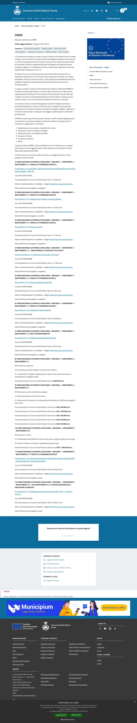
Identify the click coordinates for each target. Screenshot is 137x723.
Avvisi (99, 651)
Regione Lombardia (19, 2)
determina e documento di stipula (62, 506)
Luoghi (99, 660)
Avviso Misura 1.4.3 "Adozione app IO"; (29, 227)
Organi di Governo (18, 644)
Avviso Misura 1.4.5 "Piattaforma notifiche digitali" (33, 310)
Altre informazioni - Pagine (30, 26)
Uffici (14, 651)
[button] (68, 719)
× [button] (135, 702)
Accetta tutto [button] (61, 715)
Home (17, 26)
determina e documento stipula (61, 184)
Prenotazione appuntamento (50, 674)
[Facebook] (91, 10)
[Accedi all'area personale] (114, 2)
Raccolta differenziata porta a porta (101, 71)
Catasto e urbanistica (47, 654)
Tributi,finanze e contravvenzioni (79, 647)
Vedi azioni (92, 33)
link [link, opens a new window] (87, 711)
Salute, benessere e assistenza (79, 651)
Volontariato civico (95, 79)
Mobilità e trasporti (47, 657)
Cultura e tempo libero (48, 647)
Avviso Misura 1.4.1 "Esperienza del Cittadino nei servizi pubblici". (38, 199)
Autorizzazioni (73, 654)
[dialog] (68, 711)
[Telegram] (105, 10)
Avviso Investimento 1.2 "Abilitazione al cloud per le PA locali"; (37, 254)
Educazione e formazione (77, 644)
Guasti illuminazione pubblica (99, 87)
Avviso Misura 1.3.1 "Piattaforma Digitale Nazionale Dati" (35, 338)
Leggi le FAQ (45, 681)
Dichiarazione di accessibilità (78, 685)
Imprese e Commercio (48, 651)
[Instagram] (100, 10)
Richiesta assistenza (47, 685)
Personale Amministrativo (21, 661)
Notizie (99, 644)
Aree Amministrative (19, 647)
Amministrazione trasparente (78, 674)
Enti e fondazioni (18, 654)
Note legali (72, 681)
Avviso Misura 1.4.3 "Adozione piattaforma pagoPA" (33, 282)
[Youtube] (96, 10)
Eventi (99, 663)
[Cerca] (122, 10)
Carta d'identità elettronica (98, 83)
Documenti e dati (18, 664)
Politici (15, 657)
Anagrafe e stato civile (48, 644)
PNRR (91, 75)
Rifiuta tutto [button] (76, 715)
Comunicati (100, 647)
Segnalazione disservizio (48, 678)
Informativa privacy (75, 678)
